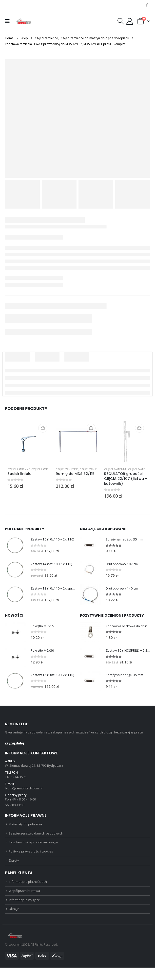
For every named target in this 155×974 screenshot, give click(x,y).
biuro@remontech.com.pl (23, 790)
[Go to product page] (29, 441)
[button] (8, 21)
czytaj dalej (14, 744)
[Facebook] (147, 5)
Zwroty (14, 865)
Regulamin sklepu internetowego (33, 846)
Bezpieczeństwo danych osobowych (36, 837)
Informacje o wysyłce (24, 906)
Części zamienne (18, 469)
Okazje (14, 915)
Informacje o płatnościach (28, 887)
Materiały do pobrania (25, 827)
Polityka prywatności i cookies (31, 855)
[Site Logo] (23, 21)
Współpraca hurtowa (24, 896)
